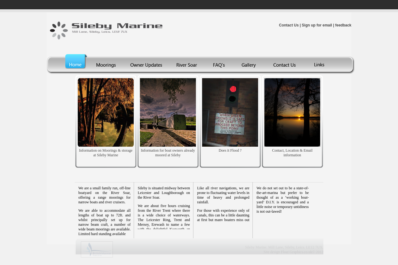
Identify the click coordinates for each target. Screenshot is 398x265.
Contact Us (288, 25)
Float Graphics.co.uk (296, 252)
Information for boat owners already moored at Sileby (168, 152)
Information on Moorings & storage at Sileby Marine (105, 152)
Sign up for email (317, 25)
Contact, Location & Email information (292, 152)
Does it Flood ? (230, 150)
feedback (343, 25)
